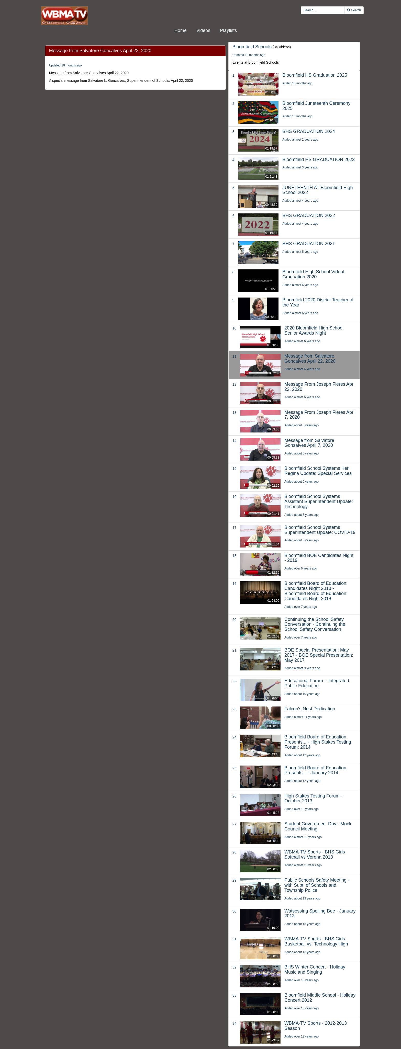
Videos (203, 30)
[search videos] (323, 10)
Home (180, 30)
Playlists (228, 30)
